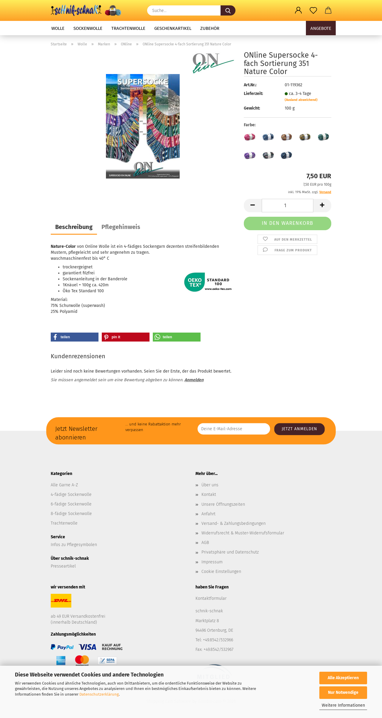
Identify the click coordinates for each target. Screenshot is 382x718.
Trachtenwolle (128, 28)
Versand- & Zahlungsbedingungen (233, 523)
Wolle (57, 28)
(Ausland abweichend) (301, 100)
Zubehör (209, 28)
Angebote (320, 28)
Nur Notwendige (343, 692)
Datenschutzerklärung (99, 694)
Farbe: (249, 124)
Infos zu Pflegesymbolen (74, 544)
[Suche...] (228, 10)
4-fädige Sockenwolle (71, 494)
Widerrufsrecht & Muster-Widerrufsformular (242, 533)
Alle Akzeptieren (343, 677)
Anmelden (194, 379)
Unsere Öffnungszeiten (223, 504)
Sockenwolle (87, 28)
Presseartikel (63, 566)
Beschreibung (74, 226)
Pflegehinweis (120, 226)
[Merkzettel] (313, 10)
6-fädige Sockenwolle (71, 504)
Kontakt (208, 494)
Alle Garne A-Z (64, 485)
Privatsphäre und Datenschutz (230, 552)
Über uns (209, 485)
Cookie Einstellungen (221, 571)
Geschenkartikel (172, 28)
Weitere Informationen (343, 705)
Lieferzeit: (253, 93)
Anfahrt (208, 513)
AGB (205, 542)
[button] (298, 10)
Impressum (212, 562)
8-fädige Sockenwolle (71, 513)
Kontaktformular (211, 598)
